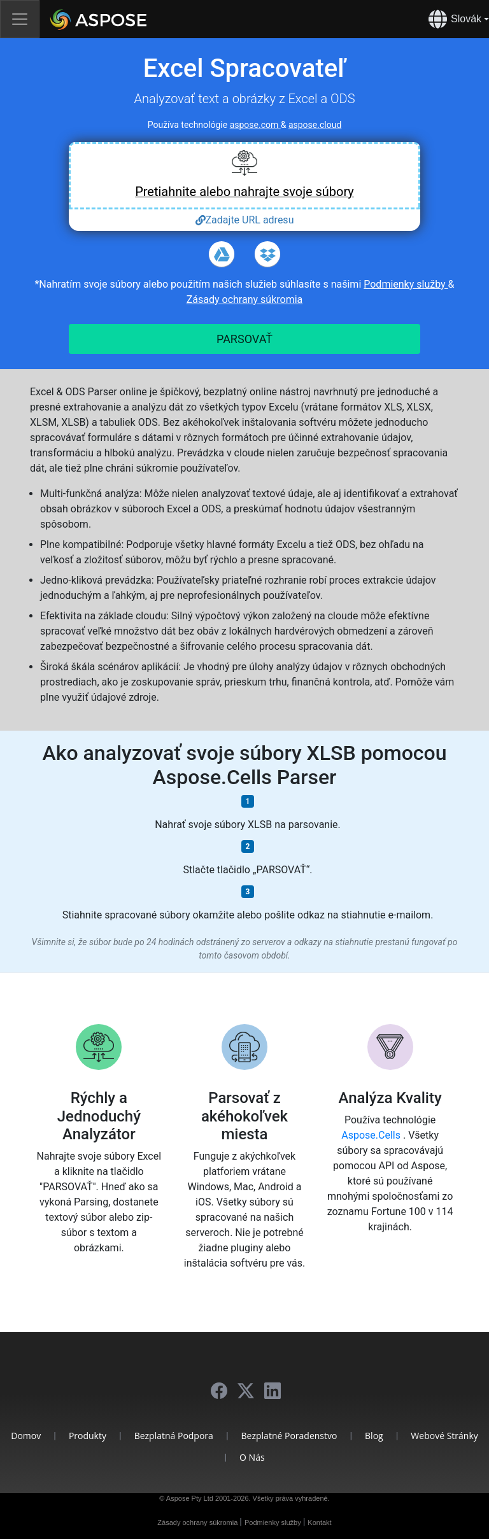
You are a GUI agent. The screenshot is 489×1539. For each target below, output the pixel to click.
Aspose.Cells (372, 1135)
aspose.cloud (314, 125)
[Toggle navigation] (19, 19)
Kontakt (319, 1522)
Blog (374, 1436)
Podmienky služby (406, 284)
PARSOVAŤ (244, 339)
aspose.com (255, 125)
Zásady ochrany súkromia (245, 299)
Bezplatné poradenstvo (289, 1436)
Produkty (87, 1436)
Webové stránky (444, 1436)
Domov (26, 1436)
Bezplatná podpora (173, 1436)
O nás (252, 1457)
